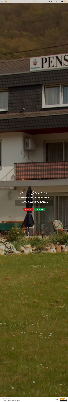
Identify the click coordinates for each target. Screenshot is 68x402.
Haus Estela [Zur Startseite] (4, 2)
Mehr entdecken (39, 209)
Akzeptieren (62, 399)
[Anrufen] (64, 1)
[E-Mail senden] (66, 1)
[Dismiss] (66, 400)
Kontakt (56, 1)
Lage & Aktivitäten (49, 1)
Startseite (34, 1)
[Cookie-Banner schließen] (66, 399)
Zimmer (39, 1)
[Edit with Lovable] (63, 400)
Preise (43, 1)
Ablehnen (56, 399)
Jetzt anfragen (28, 209)
